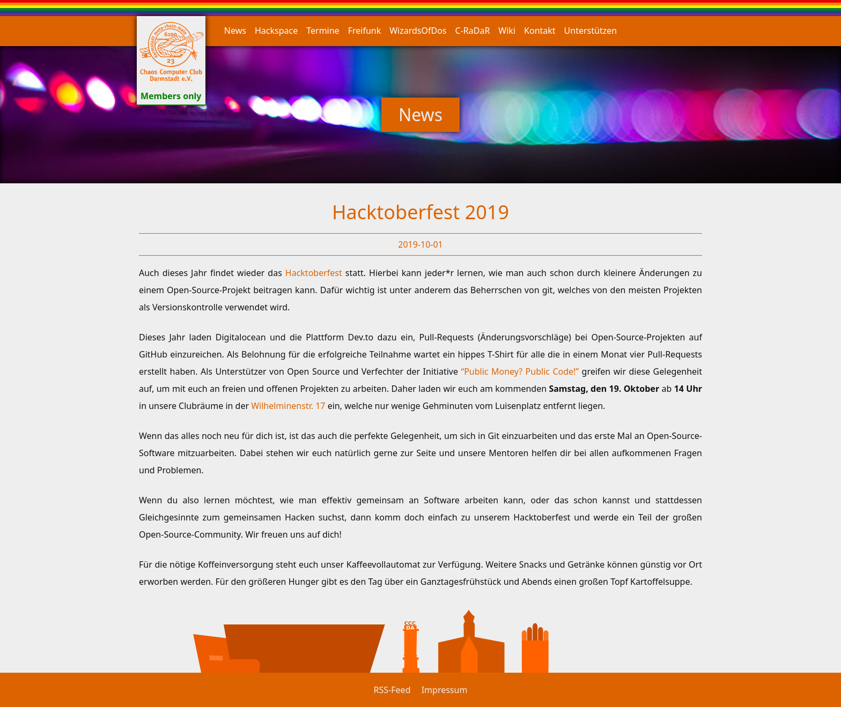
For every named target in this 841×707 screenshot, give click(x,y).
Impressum (445, 690)
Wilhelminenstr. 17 (289, 406)
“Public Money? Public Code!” (521, 371)
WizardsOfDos (417, 30)
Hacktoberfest (315, 273)
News (235, 30)
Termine (322, 30)
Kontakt (540, 30)
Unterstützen (590, 30)
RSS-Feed (392, 690)
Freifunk (364, 30)
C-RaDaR (472, 30)
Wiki (506, 30)
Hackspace (276, 30)
